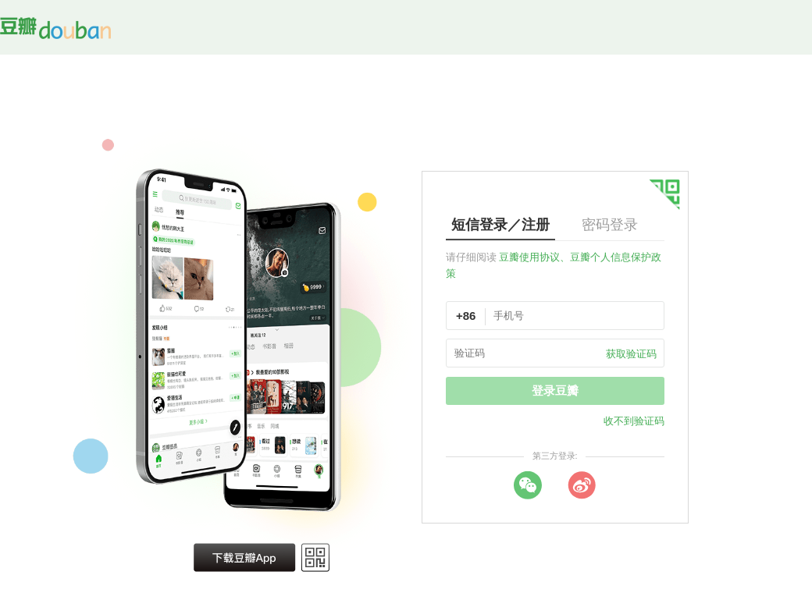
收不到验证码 (634, 421)
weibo (582, 485)
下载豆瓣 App (245, 557)
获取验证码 (631, 354)
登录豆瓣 (555, 390)
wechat (528, 485)
